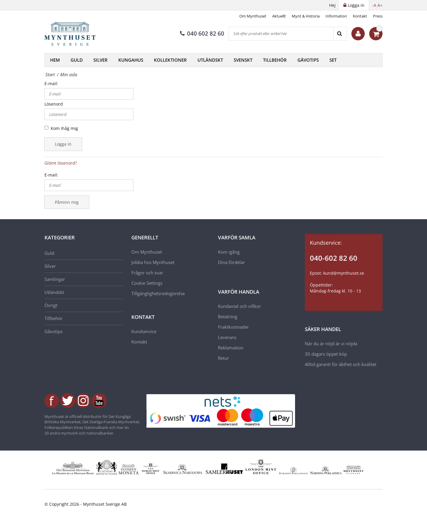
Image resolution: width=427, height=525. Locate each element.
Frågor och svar (147, 273)
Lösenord (53, 104)
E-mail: (51, 83)
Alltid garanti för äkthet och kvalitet (340, 364)
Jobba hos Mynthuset (152, 262)
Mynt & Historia (306, 16)
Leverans (227, 337)
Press (378, 16)
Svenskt (243, 60)
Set (333, 60)
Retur (223, 358)
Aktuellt (279, 16)
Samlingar (54, 279)
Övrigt (50, 305)
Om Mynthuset (252, 16)
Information (336, 16)
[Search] (340, 33)
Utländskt (210, 60)
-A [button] (374, 5)
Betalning (227, 316)
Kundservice (143, 331)
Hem (55, 60)
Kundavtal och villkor (239, 306)
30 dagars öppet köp (326, 354)
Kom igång (229, 252)
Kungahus (130, 60)
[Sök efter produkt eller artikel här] (281, 33)
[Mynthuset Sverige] (74, 34)
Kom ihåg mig (64, 128)
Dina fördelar (231, 262)
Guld (77, 60)
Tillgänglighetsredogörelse (158, 293)
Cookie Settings (146, 283)
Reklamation (230, 348)
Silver (100, 60)
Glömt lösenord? (60, 163)
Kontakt (360, 16)
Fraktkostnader (233, 327)
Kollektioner (170, 60)
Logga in (63, 144)
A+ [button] (380, 5)
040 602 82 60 (202, 33)
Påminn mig (67, 202)
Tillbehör (275, 60)
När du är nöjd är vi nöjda (331, 343)
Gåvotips (308, 60)
